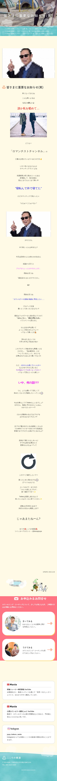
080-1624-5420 (10, 765)
